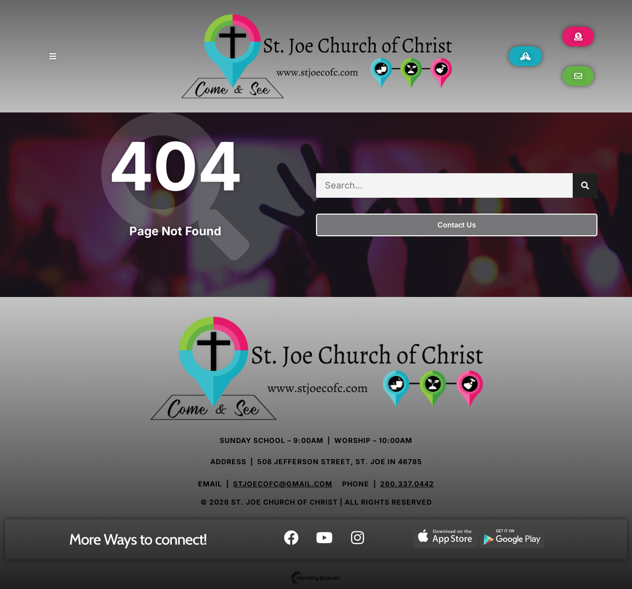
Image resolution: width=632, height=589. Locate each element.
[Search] (585, 185)
